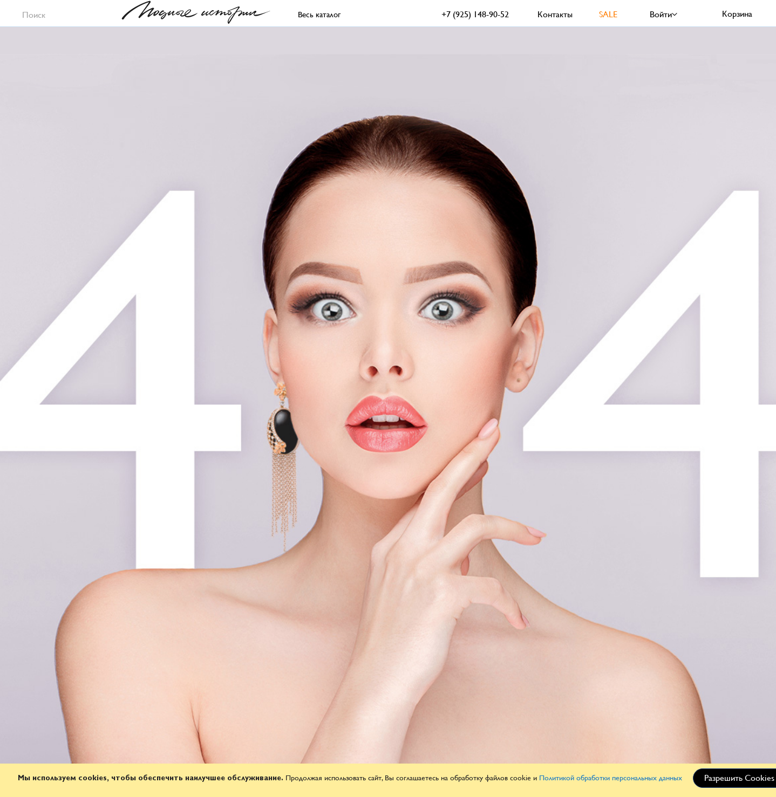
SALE (608, 14)
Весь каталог (319, 14)
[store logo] (195, 12)
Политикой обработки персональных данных (610, 777)
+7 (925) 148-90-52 (475, 14)
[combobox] (60, 13)
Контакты (555, 14)
